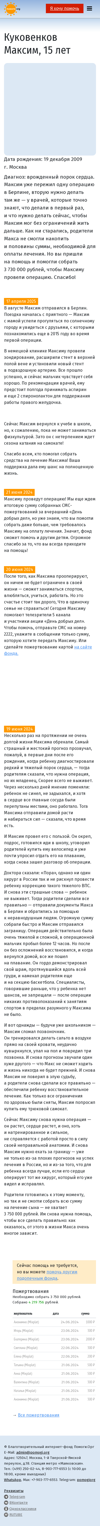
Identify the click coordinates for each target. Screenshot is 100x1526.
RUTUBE (15, 1514)
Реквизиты (13, 1490)
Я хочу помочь (64, 8)
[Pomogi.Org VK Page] (6, 1502)
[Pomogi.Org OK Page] (6, 1508)
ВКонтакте (18, 1502)
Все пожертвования (38, 1415)
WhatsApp (12, 1479)
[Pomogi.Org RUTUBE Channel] (6, 1514)
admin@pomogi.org (33, 1452)
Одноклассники (22, 1508)
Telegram (17, 1496)
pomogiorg (86, 1479)
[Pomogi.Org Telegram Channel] (6, 1496)
